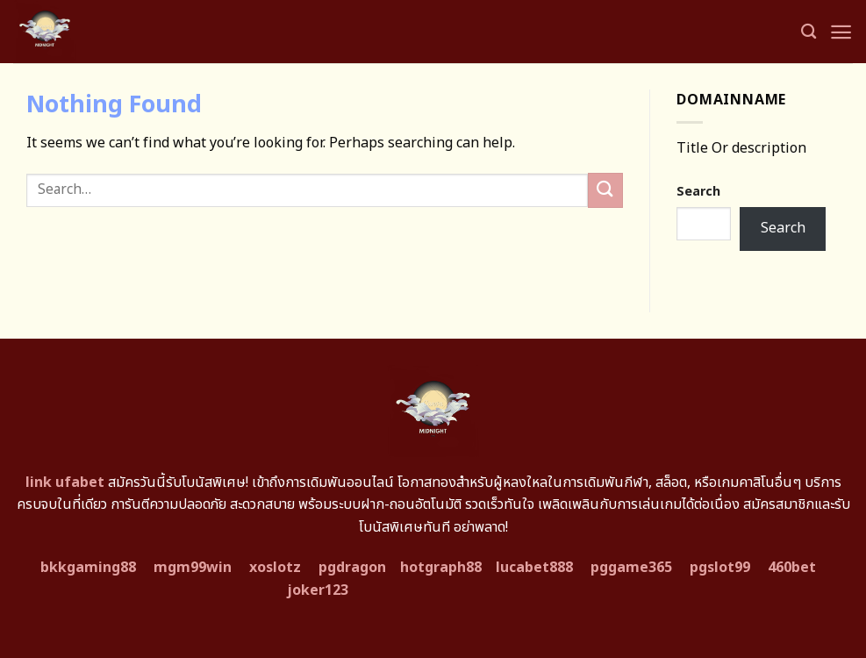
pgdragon (352, 567)
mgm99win (193, 567)
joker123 (317, 590)
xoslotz (275, 567)
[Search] (808, 32)
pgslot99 (720, 567)
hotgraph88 (441, 567)
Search (698, 191)
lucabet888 (534, 567)
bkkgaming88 (88, 567)
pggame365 (631, 567)
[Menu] (841, 32)
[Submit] (605, 190)
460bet (792, 567)
